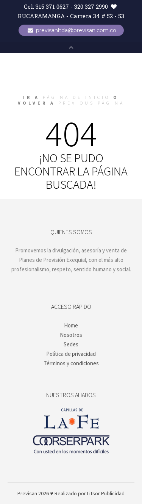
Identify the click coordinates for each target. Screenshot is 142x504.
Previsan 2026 (33, 493)
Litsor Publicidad (106, 493)
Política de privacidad (71, 353)
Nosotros (71, 334)
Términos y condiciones (71, 363)
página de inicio (76, 97)
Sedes (71, 344)
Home (71, 325)
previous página (91, 103)
